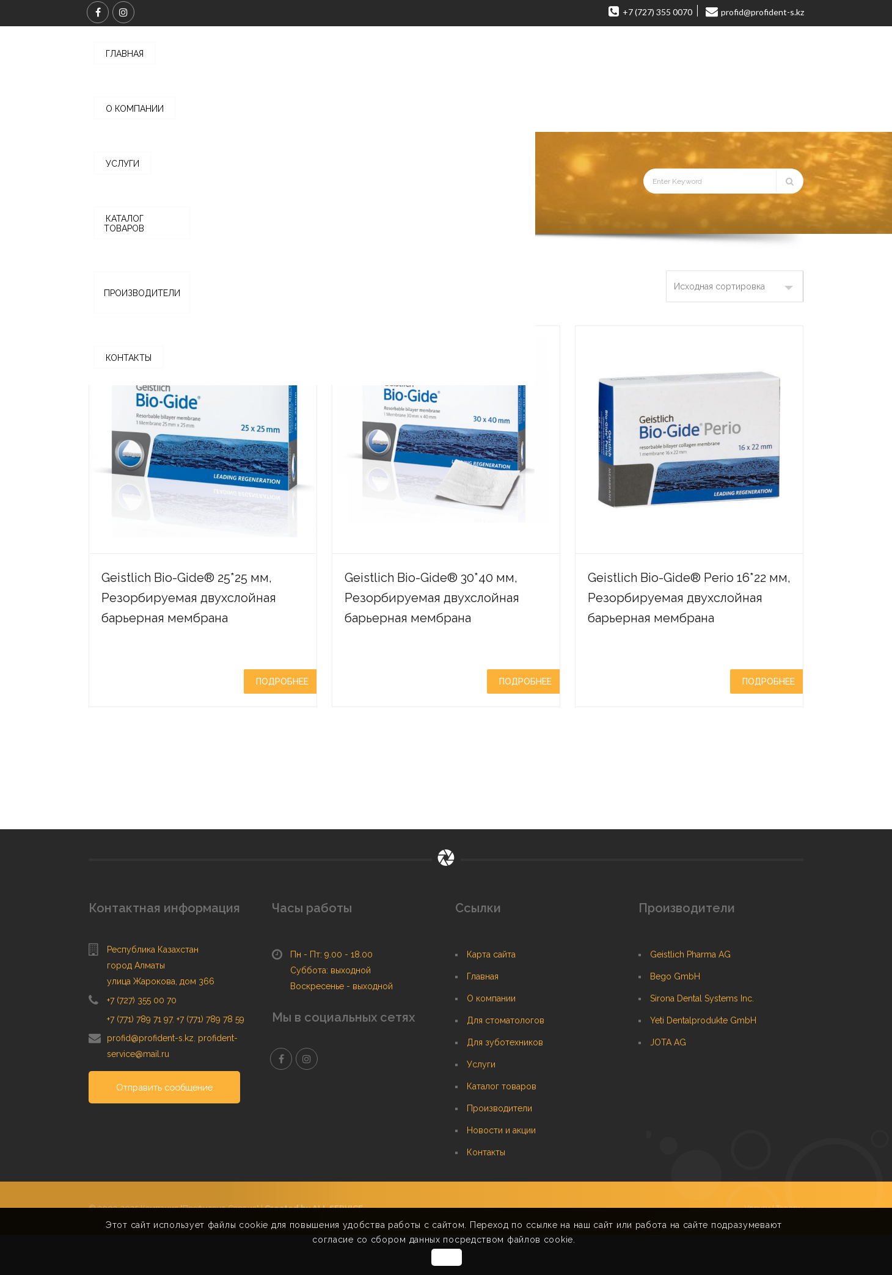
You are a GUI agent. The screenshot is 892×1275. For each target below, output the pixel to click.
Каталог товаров (217, 217)
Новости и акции (501, 1170)
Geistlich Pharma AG (690, 995)
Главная (154, 217)
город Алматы (136, 1006)
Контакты (486, 1192)
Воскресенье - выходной (341, 1026)
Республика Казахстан (153, 990)
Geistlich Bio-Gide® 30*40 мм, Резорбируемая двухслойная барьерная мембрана (442, 616)
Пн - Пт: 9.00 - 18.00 (331, 995)
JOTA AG (668, 1083)
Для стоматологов (505, 1061)
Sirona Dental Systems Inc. (702, 1039)
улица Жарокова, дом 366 (160, 1021)
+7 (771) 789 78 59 (210, 1059)
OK (447, 1257)
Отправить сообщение (170, 1128)
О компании (491, 1039)
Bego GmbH (675, 1017)
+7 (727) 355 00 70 (142, 1040)
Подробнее (282, 702)
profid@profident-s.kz (150, 1078)
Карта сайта (491, 995)
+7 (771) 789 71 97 (139, 1059)
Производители (499, 1148)
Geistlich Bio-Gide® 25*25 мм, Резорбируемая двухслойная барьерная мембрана (201, 606)
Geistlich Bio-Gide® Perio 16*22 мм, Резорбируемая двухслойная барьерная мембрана (687, 616)
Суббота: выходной (330, 1010)
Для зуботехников (505, 1083)
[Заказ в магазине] (734, 286)
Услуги (481, 1105)
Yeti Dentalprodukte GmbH (703, 1061)
